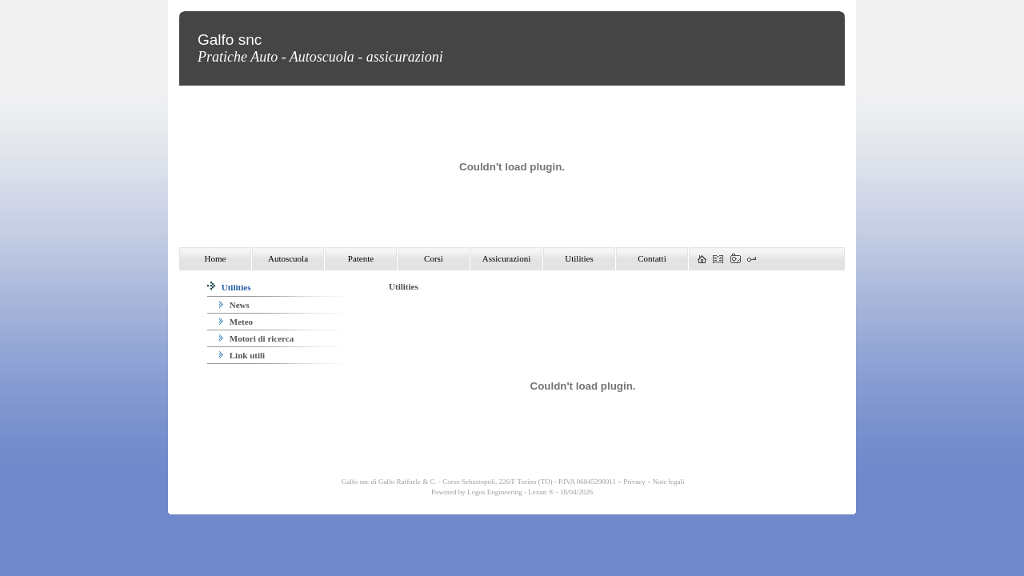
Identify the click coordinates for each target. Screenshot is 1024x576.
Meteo (236, 321)
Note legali (669, 482)
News (234, 305)
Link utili (242, 355)
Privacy (634, 482)
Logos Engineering (494, 492)
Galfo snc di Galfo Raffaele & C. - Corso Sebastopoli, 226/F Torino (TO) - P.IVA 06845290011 (477, 482)
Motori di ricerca (256, 338)
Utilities (228, 287)
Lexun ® (541, 492)
